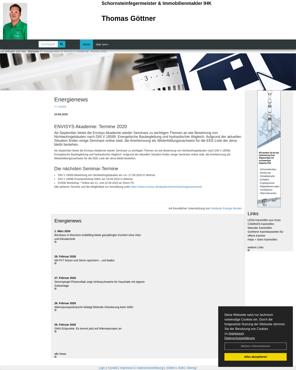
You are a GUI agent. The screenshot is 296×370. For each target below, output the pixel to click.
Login (101, 367)
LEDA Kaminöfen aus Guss (264, 220)
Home (86, 44)
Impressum (236, 333)
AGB (181, 367)
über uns (102, 44)
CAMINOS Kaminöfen (261, 224)
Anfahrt (170, 367)
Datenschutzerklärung (239, 338)
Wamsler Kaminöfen (260, 227)
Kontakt (112, 367)
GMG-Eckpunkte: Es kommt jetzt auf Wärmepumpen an (88, 328)
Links (253, 213)
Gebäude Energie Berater (226, 208)
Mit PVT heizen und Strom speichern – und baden (84, 260)
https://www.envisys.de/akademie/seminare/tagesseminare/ (166, 186)
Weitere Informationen (255, 346)
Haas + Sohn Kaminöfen (262, 239)
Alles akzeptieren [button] (255, 356)
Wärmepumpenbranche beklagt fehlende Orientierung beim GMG (93, 307)
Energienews (67, 220)
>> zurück (60, 106)
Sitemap (192, 367)
